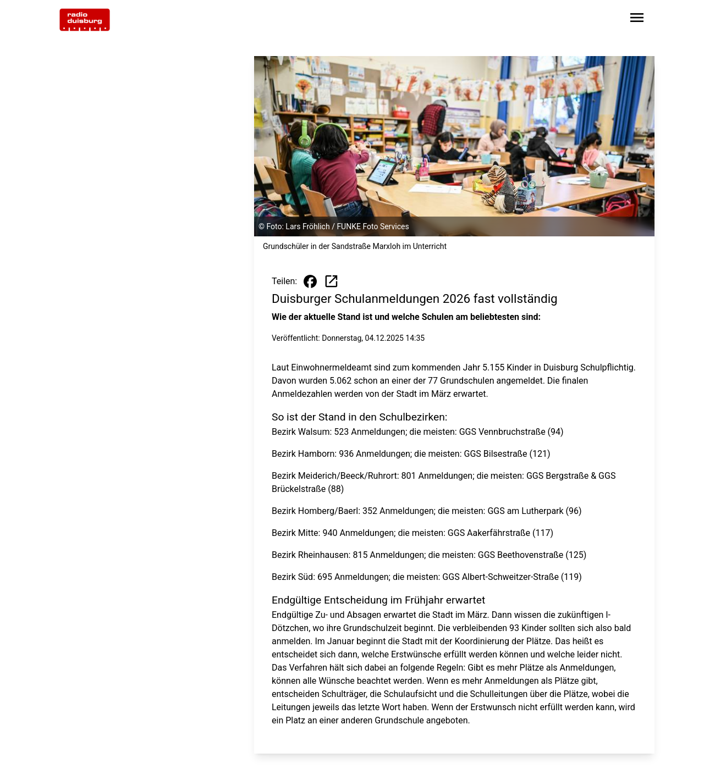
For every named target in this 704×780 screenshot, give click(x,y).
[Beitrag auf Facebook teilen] (310, 281)
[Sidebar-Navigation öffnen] (637, 19)
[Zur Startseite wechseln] (84, 19)
